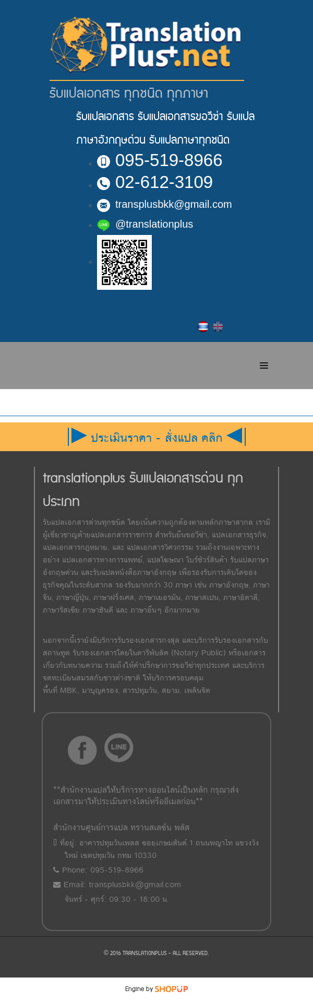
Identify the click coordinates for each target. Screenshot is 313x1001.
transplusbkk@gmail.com (164, 204)
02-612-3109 (155, 182)
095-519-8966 (160, 160)
